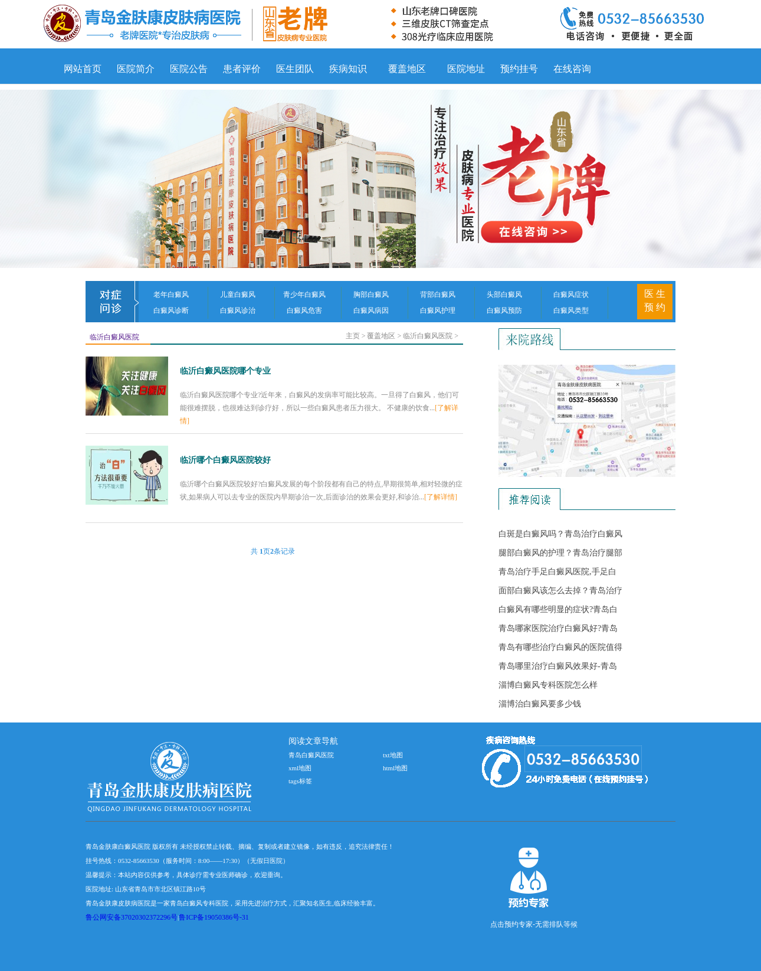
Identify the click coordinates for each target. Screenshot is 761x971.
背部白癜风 (437, 294)
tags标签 (300, 780)
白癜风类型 (571, 310)
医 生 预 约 (654, 300)
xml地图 (299, 767)
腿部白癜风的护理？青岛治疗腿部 (560, 552)
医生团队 (295, 69)
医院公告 (189, 69)
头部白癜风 (504, 294)
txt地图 (393, 755)
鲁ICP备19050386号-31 (214, 917)
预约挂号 (519, 69)
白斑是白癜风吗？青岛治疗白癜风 (560, 533)
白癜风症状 (571, 294)
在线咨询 (572, 69)
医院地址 (466, 69)
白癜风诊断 (171, 310)
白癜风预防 (504, 310)
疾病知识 (348, 69)
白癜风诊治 (237, 310)
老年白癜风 (171, 294)
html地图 (395, 767)
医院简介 (136, 69)
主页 (353, 336)
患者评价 (242, 69)
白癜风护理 (437, 310)
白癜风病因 (371, 310)
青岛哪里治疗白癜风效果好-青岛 (557, 666)
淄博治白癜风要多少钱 (539, 703)
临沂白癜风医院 (114, 337)
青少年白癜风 (304, 294)
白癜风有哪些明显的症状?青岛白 (558, 609)
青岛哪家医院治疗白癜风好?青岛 (558, 628)
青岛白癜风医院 (311, 755)
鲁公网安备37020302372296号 (132, 917)
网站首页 (82, 69)
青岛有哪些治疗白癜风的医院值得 (560, 647)
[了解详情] (440, 497)
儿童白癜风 (237, 294)
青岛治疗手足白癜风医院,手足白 (557, 571)
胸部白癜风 (371, 294)
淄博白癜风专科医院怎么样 (548, 685)
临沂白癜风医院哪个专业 (225, 371)
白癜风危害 (304, 310)
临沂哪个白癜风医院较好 (225, 460)
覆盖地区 (407, 69)
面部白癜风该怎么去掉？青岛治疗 (560, 590)
